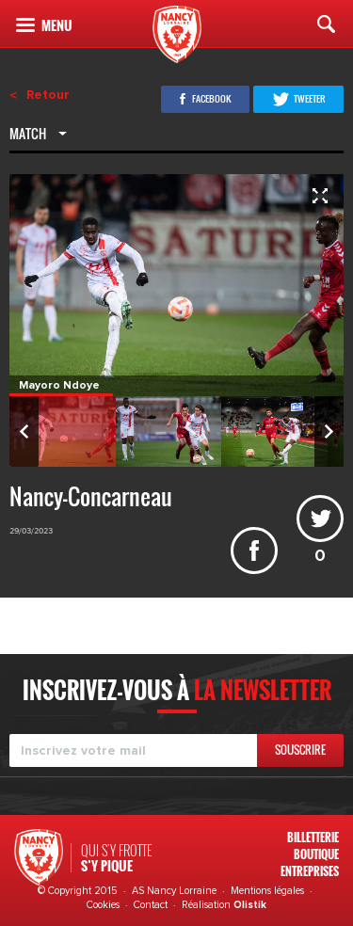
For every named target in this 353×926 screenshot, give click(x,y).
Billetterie (313, 837)
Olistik (249, 905)
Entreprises (310, 871)
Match (29, 135)
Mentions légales (267, 891)
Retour (48, 95)
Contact (151, 905)
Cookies (103, 905)
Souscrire (300, 750)
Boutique (316, 854)
